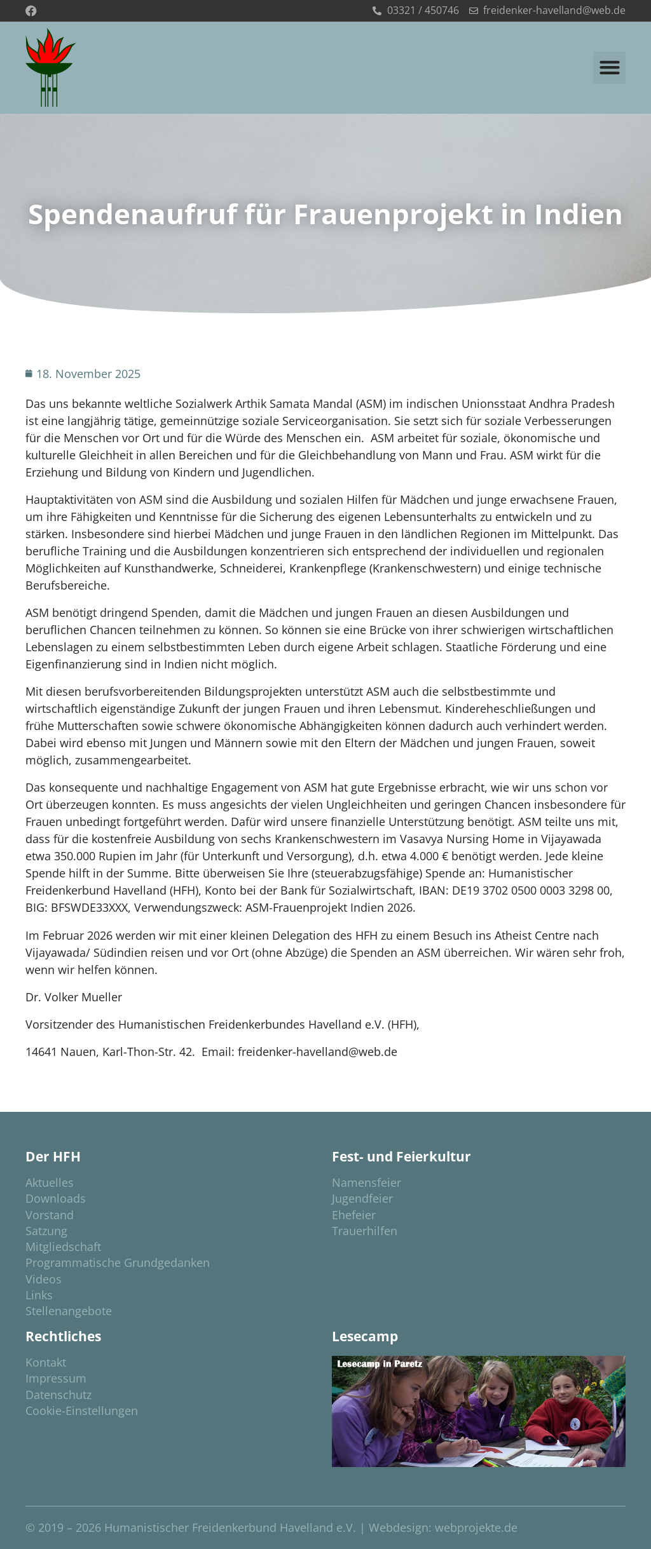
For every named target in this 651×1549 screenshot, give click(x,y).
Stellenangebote (68, 1310)
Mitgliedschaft (63, 1246)
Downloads (55, 1198)
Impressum (55, 1378)
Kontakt (45, 1362)
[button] (609, 67)
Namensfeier (366, 1182)
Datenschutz (58, 1394)
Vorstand (49, 1214)
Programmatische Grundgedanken (117, 1262)
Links (39, 1295)
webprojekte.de (476, 1527)
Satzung (46, 1230)
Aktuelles (49, 1182)
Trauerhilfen (364, 1230)
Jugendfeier (362, 1198)
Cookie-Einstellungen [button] (81, 1410)
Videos (43, 1279)
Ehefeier (354, 1214)
